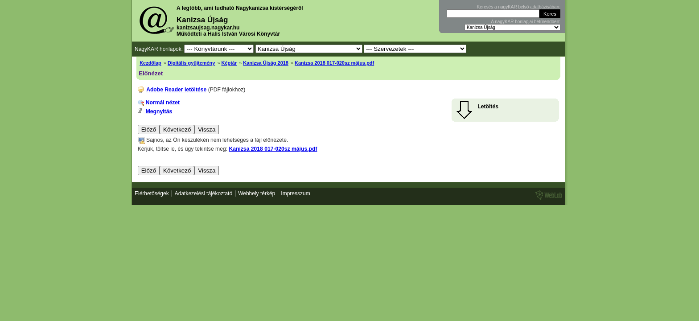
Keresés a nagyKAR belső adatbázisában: (518, 6)
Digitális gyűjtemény (191, 63)
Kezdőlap (150, 63)
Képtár (229, 63)
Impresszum (295, 193)
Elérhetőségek (152, 193)
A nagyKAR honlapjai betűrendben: (525, 21)
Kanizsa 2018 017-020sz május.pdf (334, 63)
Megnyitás (159, 111)
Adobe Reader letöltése (176, 89)
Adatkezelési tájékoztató (203, 193)
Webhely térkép (256, 193)
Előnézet (151, 73)
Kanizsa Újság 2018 (265, 63)
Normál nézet (163, 102)
